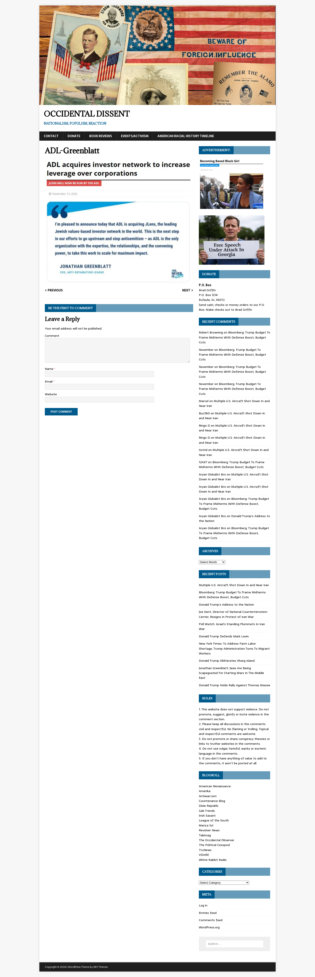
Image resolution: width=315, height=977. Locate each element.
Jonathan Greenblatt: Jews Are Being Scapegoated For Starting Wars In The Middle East (231, 673)
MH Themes (100, 967)
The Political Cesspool (214, 844)
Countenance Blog (212, 800)
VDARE (204, 854)
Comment (52, 335)
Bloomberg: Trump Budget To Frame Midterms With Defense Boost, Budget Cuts (234, 337)
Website (51, 394)
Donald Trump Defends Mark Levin (224, 636)
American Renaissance (215, 786)
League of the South (214, 820)
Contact (51, 136)
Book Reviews (100, 136)
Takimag (205, 835)
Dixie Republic (209, 805)
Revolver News (209, 830)
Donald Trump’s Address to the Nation (226, 604)
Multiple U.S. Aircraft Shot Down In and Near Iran (234, 585)
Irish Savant (207, 815)
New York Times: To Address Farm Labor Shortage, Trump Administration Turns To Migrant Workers (234, 648)
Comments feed (210, 920)
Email (49, 381)
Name (49, 368)
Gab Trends (207, 810)
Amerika (204, 791)
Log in (203, 905)
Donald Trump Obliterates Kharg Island (227, 660)
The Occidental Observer (216, 840)
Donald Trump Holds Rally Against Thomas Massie (234, 685)
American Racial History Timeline (186, 136)
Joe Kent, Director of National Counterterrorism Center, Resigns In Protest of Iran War (233, 614)
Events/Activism (135, 136)
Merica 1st (206, 825)
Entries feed (208, 912)
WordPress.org (209, 927)
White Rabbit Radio (213, 859)
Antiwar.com (208, 796)
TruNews (205, 850)
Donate (74, 136)
